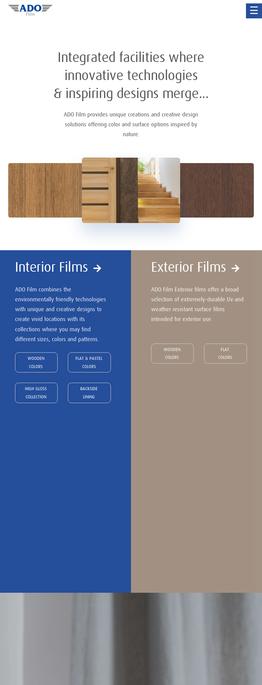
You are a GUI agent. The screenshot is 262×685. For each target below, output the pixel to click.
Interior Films (58, 267)
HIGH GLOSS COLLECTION (36, 392)
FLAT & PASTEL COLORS (88, 362)
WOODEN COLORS (36, 362)
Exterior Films (195, 267)
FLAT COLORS (225, 353)
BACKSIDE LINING (89, 392)
